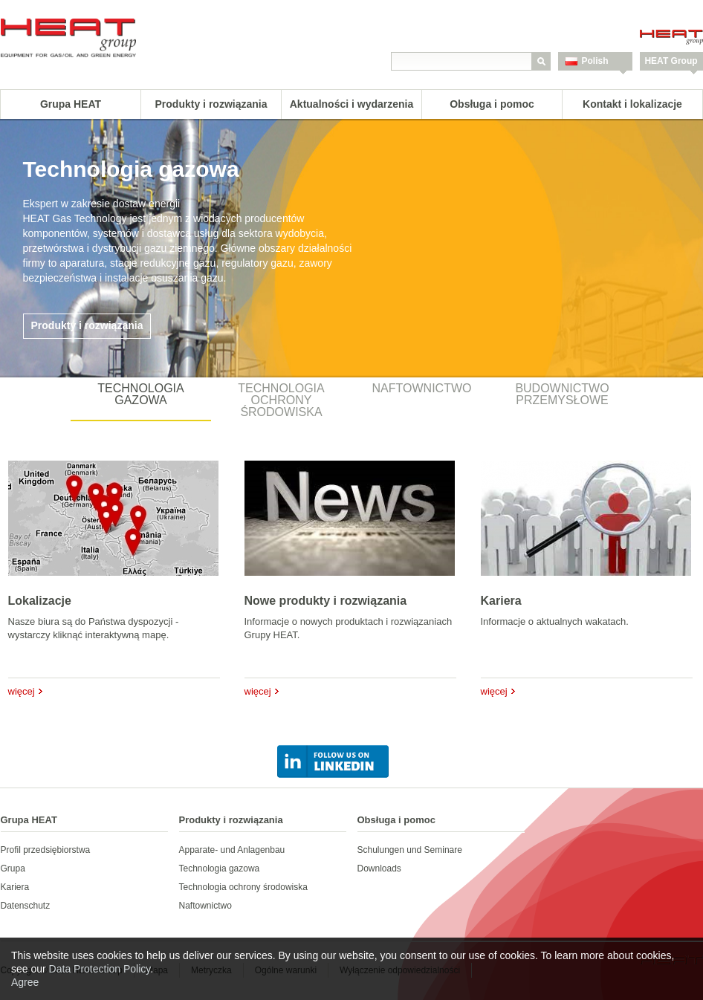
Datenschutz (26, 905)
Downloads (379, 868)
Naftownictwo (422, 388)
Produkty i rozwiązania (211, 104)
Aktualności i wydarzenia (352, 104)
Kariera (501, 600)
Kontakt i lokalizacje (632, 104)
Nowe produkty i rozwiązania (325, 600)
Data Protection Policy (100, 969)
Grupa (13, 868)
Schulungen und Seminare (409, 850)
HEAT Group (670, 61)
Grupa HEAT (70, 104)
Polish (595, 61)
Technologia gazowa (140, 394)
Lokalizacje (39, 600)
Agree (25, 982)
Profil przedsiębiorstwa (46, 850)
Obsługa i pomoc (492, 104)
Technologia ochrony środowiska (281, 400)
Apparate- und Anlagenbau (232, 850)
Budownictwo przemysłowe (562, 394)
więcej (21, 691)
